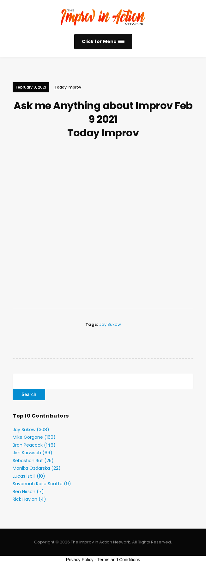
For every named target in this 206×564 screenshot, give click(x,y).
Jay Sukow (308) (31, 429)
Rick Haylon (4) (29, 499)
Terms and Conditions (118, 559)
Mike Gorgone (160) (34, 437)
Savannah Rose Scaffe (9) (42, 483)
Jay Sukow (110, 324)
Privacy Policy (80, 559)
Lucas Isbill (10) (29, 476)
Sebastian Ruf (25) (33, 460)
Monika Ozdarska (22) (37, 468)
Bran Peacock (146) (34, 445)
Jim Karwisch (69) (32, 452)
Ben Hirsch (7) (28, 491)
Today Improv (67, 87)
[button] (103, 41)
